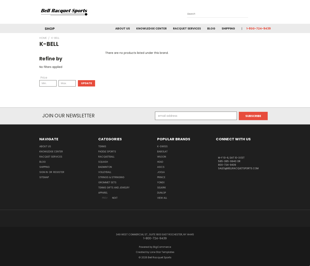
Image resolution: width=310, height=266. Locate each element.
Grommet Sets (107, 182)
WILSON (161, 156)
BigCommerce (162, 246)
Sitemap (44, 177)
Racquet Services (187, 28)
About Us (122, 28)
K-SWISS (162, 146)
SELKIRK (161, 187)
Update (86, 83)
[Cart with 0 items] (270, 13)
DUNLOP (161, 192)
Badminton (105, 166)
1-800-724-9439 (258, 28)
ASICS (160, 166)
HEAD (160, 161)
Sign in (43, 172)
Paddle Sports (107, 151)
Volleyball (104, 172)
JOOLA (161, 172)
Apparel (103, 192)
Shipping (228, 28)
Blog (211, 28)
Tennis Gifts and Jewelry (113, 187)
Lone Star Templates (162, 252)
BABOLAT (162, 151)
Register (58, 172)
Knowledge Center (151, 28)
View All (162, 197)
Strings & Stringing (111, 177)
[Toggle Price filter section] (45, 77)
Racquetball (106, 156)
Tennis (102, 146)
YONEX (160, 182)
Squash (103, 161)
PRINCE (161, 177)
